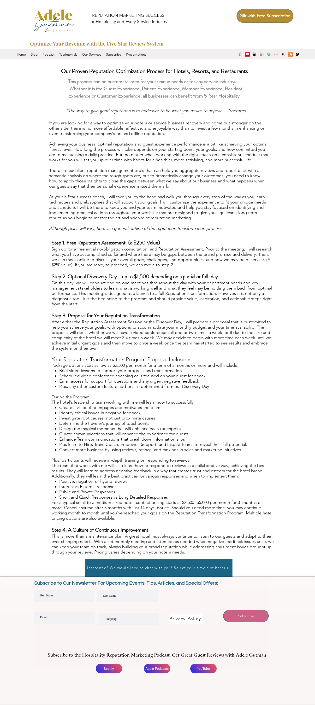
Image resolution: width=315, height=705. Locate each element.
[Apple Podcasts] (157, 668)
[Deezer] (276, 54)
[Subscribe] (246, 616)
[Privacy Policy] (186, 618)
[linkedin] (254, 54)
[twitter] (297, 54)
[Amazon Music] (283, 54)
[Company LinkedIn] (261, 54)
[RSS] (290, 54)
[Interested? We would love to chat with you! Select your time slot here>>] (158, 568)
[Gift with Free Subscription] (265, 16)
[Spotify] (269, 54)
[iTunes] (240, 54)
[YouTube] (247, 54)
